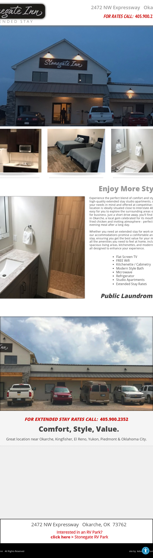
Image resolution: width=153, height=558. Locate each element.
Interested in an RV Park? (79, 532)
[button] (146, 551)
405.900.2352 (114, 419)
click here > (62, 537)
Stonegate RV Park (91, 537)
